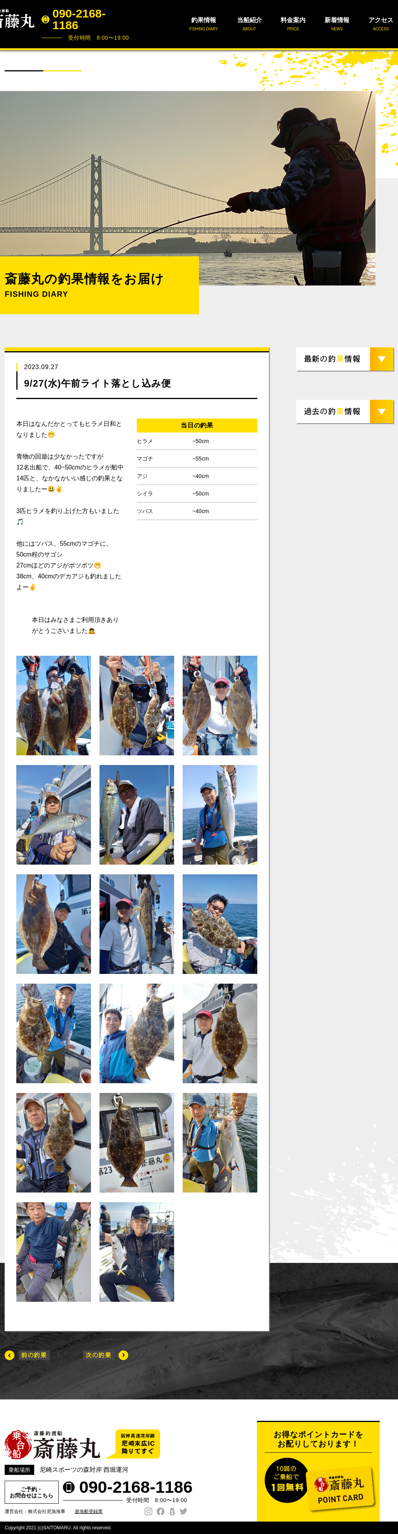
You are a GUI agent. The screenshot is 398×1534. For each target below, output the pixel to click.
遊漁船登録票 (89, 1511)
